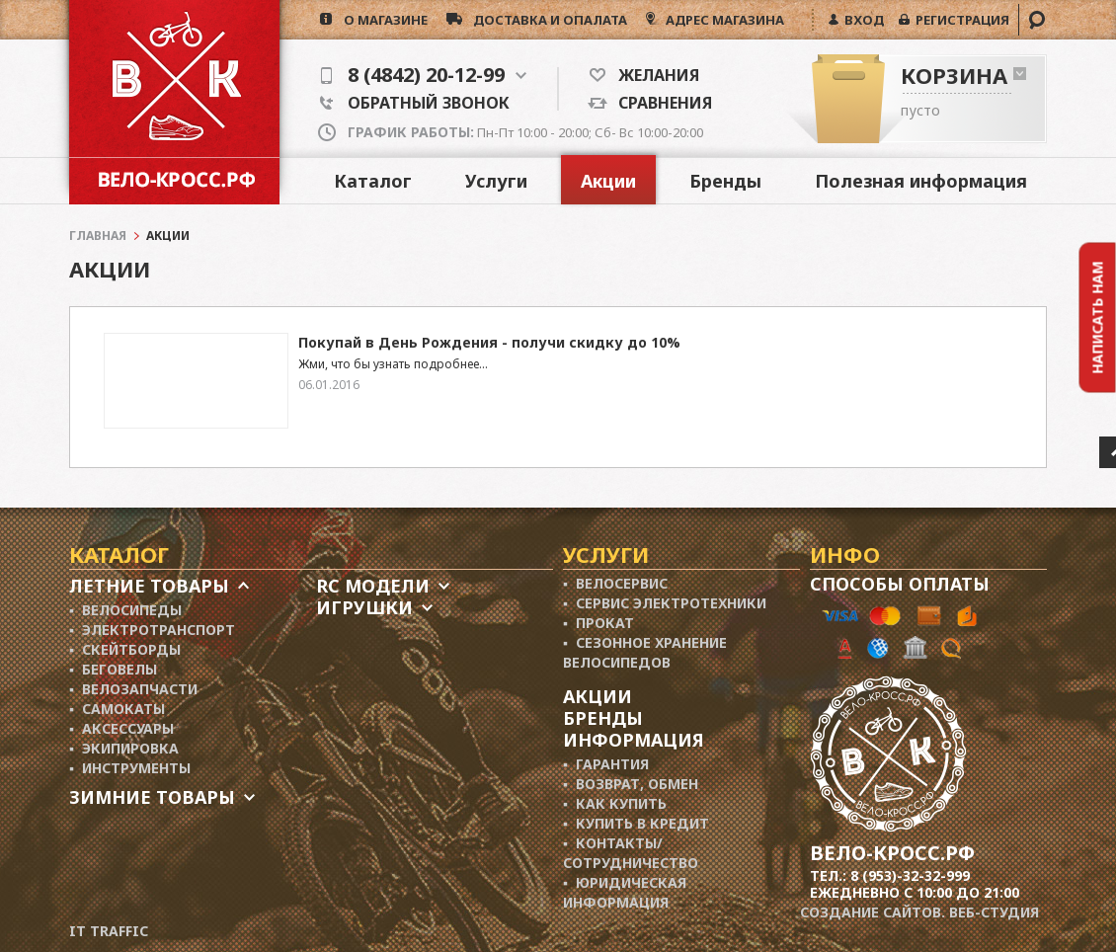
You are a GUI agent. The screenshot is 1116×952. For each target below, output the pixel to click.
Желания (652, 75)
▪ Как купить (615, 803)
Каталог (373, 181)
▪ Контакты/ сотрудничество (630, 852)
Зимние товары (152, 797)
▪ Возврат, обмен (630, 783)
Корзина (954, 75)
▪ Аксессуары (121, 728)
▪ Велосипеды (125, 609)
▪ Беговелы (113, 669)
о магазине (380, 20)
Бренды (725, 181)
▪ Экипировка (124, 748)
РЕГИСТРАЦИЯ (959, 20)
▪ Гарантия (606, 763)
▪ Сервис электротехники (664, 603)
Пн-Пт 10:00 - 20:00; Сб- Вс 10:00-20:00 (525, 132)
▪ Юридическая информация (624, 892)
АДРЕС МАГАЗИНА (723, 20)
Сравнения (659, 103)
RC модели (373, 585)
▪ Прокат (598, 622)
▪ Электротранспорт (152, 629)
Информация (633, 740)
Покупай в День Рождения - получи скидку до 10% (489, 342)
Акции (608, 181)
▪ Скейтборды (125, 649)
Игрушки (364, 607)
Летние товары (149, 585)
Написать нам (1097, 317)
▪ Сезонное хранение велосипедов (645, 652)
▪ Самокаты (117, 708)
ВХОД (861, 20)
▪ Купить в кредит (636, 823)
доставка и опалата (544, 20)
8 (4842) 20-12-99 (423, 75)
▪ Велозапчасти (133, 688)
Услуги (496, 181)
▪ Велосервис (615, 583)
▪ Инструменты (130, 767)
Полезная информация (921, 181)
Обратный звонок (415, 103)
